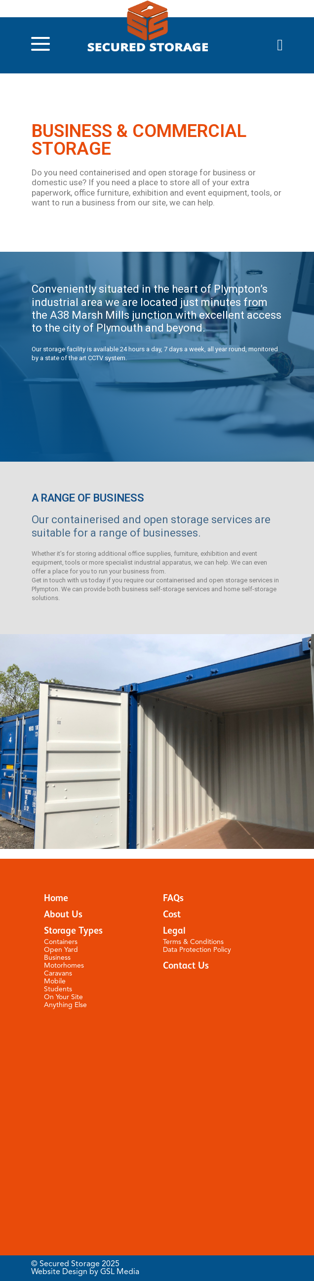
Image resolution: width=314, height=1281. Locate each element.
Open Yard (61, 949)
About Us (63, 914)
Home (56, 898)
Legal (174, 931)
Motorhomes (64, 965)
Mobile (55, 981)
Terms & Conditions (193, 942)
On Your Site (63, 997)
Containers (61, 942)
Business (57, 957)
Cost (172, 914)
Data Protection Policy (197, 949)
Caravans (58, 973)
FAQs (173, 898)
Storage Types (73, 931)
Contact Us (186, 966)
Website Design (59, 1272)
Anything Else (65, 1005)
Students (58, 989)
